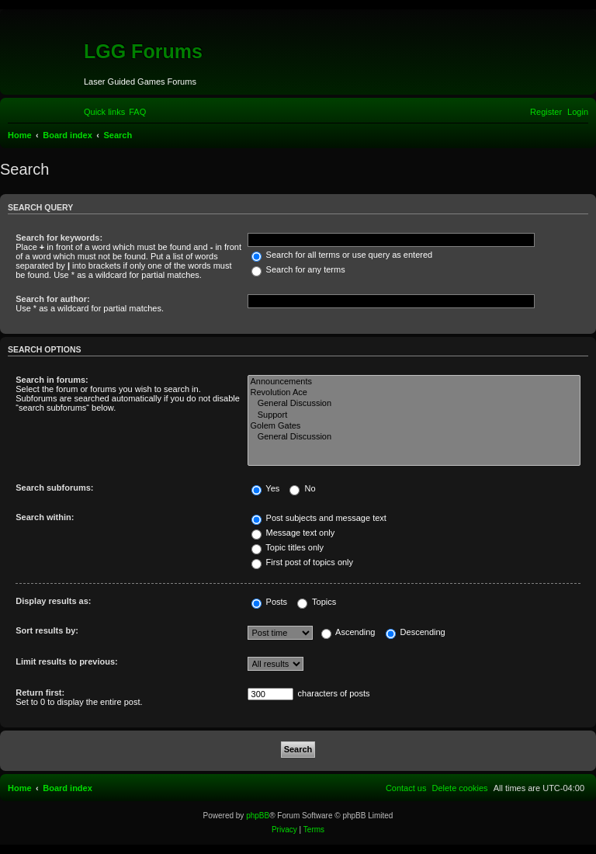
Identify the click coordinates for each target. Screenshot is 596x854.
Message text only (293, 532)
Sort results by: (47, 630)
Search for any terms (298, 269)
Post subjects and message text (318, 517)
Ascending (348, 632)
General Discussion (414, 403)
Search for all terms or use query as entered (342, 254)
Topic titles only (287, 547)
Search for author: (52, 299)
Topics (316, 601)
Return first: (40, 692)
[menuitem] (137, 111)
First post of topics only (302, 562)
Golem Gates (414, 426)
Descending (415, 632)
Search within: (45, 517)
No (302, 488)
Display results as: (53, 601)
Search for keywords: (59, 237)
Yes (265, 488)
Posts (269, 601)
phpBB (257, 815)
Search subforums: (54, 487)
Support (414, 415)
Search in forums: (52, 379)
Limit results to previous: (66, 661)
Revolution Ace (414, 392)
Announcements (414, 382)
